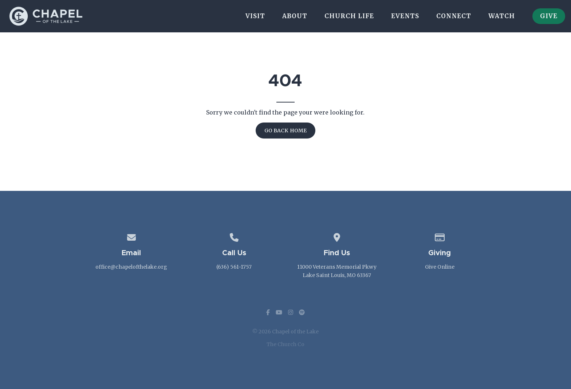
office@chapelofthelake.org (131, 267)
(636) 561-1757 (234, 267)
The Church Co (285, 344)
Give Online (439, 267)
